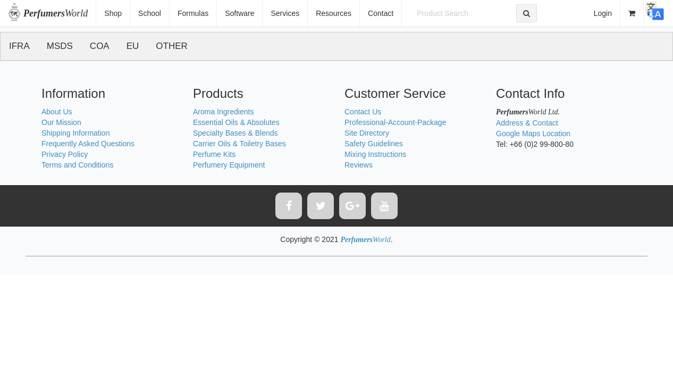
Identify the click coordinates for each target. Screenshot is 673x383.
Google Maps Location (533, 133)
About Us (56, 111)
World (55, 13)
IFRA (19, 46)
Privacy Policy (64, 154)
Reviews (358, 165)
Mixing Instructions (375, 154)
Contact (380, 13)
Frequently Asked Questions (87, 143)
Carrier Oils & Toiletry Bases (239, 143)
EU (133, 46)
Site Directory (366, 133)
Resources (333, 13)
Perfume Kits (214, 154)
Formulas (193, 13)
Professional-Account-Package (395, 122)
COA (100, 46)
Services (285, 13)
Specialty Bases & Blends (235, 133)
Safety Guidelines (373, 143)
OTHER (172, 46)
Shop (113, 13)
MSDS (60, 46)
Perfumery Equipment (229, 165)
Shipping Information (75, 133)
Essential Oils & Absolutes (236, 122)
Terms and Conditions (77, 165)
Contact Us (362, 111)
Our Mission (61, 122)
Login (603, 13)
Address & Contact (527, 123)
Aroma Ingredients (223, 111)
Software (239, 13)
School (149, 13)
